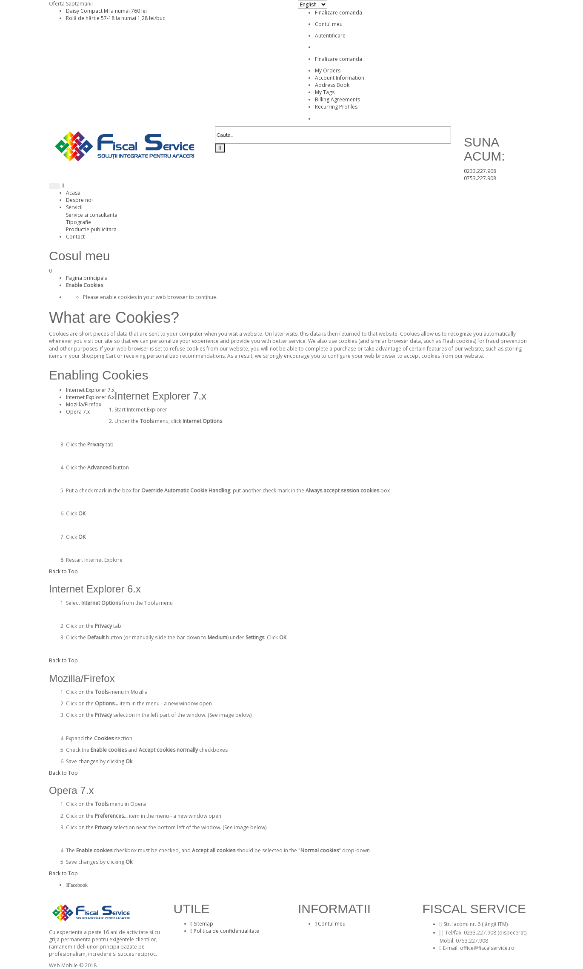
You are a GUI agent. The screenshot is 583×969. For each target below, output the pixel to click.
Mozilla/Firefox (83, 404)
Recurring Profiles (336, 106)
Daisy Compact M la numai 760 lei (106, 10)
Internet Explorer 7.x (90, 390)
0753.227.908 (480, 178)
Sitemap (202, 923)
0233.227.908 (480, 171)
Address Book (332, 85)
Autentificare (330, 35)
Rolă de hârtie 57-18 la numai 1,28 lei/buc (115, 18)
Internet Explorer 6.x (90, 397)
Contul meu (329, 24)
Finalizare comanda (338, 12)
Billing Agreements (337, 99)
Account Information (339, 77)
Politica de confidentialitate (225, 930)
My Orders (327, 70)
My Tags (324, 92)
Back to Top (63, 571)
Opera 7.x (78, 411)
